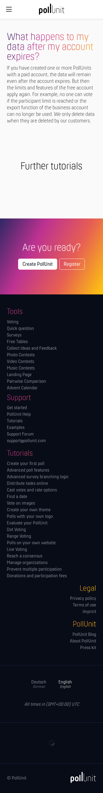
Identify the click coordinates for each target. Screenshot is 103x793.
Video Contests (20, 361)
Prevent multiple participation (34, 569)
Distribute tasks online (27, 483)
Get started (17, 408)
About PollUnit (83, 641)
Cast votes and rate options (32, 490)
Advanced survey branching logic (38, 477)
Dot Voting (16, 529)
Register (72, 264)
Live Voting (17, 549)
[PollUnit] (80, 777)
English (65, 684)
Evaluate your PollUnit (27, 523)
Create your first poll (25, 463)
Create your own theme (29, 510)
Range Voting (19, 536)
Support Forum (20, 434)
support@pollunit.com (26, 441)
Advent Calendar (22, 388)
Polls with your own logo (30, 516)
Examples (15, 427)
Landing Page (19, 375)
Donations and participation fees (37, 576)
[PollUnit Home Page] (51, 11)
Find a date (17, 496)
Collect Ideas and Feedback (32, 348)
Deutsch (38, 684)
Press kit (88, 648)
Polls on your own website (31, 543)
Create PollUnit (38, 264)
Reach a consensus (24, 556)
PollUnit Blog (84, 634)
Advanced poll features (28, 470)
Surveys (14, 335)
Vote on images (21, 503)
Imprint (89, 611)
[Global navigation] (9, 9)
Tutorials (15, 421)
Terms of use (84, 605)
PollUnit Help (19, 414)
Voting (12, 322)
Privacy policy (83, 598)
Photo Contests (21, 355)
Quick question (20, 328)
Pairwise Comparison (26, 381)
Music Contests (21, 368)
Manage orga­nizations (27, 562)
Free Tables (17, 342)
